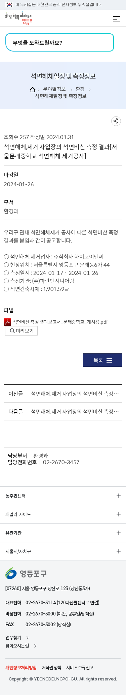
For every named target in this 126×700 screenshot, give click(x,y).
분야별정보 (54, 89)
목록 (102, 360)
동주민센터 (15, 496)
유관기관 (13, 533)
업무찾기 (13, 637)
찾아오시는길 (17, 645)
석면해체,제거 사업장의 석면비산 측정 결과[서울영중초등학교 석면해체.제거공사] (75, 411)
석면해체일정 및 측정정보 (61, 96)
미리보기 (22, 331)
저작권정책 (51, 667)
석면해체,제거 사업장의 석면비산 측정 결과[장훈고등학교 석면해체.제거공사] (75, 393)
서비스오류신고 (79, 667)
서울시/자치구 (18, 551)
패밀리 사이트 (18, 514)
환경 (80, 89)
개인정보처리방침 (21, 667)
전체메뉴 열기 (117, 19)
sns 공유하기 (116, 121)
